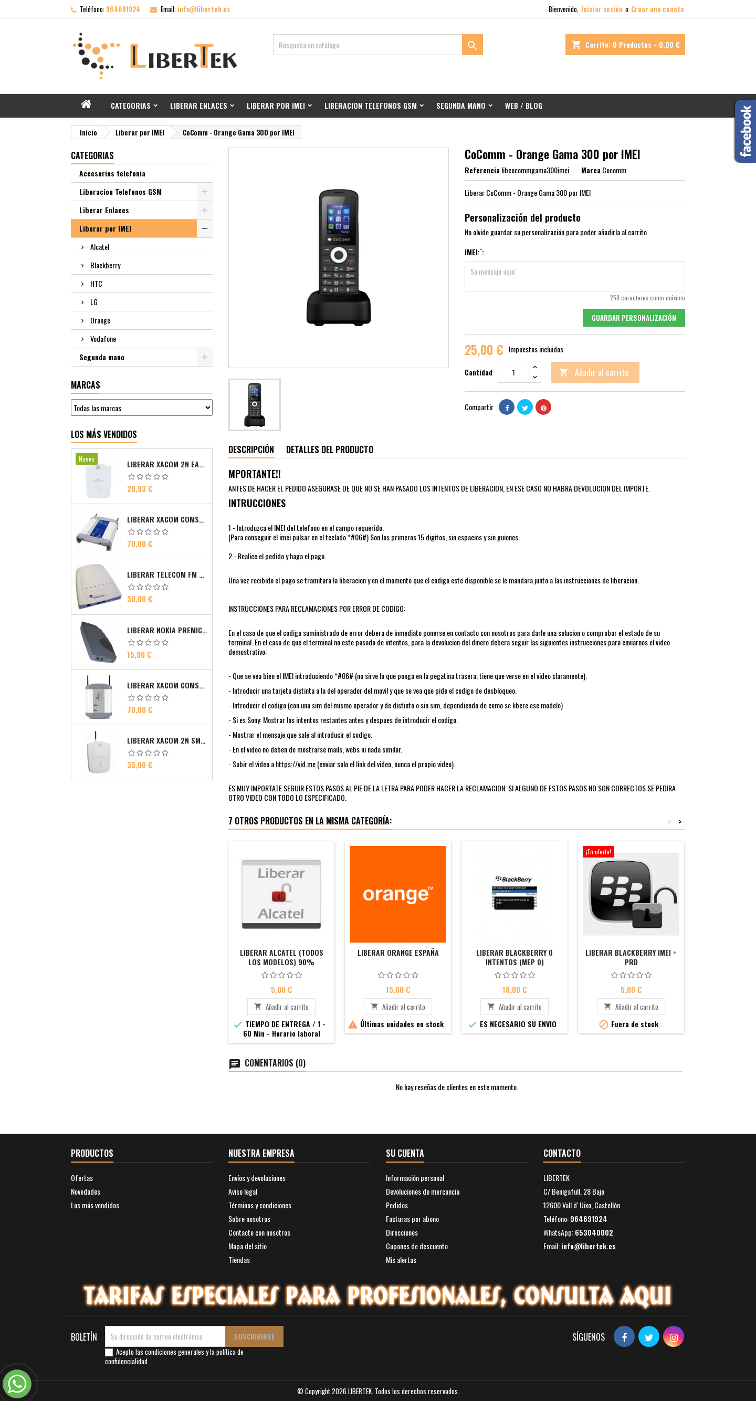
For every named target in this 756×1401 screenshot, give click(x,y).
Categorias (131, 105)
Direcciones (402, 1232)
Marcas (85, 385)
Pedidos (397, 1204)
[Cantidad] (513, 372)
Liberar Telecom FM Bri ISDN (167, 574)
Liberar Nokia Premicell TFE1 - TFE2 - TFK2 (167, 630)
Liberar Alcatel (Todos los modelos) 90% (281, 957)
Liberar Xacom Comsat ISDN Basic (167, 519)
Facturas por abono (412, 1218)
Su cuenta (405, 1153)
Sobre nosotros (249, 1218)
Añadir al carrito (593, 372)
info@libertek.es (203, 9)
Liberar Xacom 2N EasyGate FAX (167, 464)
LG (94, 301)
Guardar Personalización (634, 317)
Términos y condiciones (259, 1204)
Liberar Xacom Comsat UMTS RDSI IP (167, 685)
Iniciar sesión (602, 9)
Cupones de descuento (417, 1245)
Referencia (482, 170)
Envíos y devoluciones (257, 1177)
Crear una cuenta (657, 9)
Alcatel (99, 246)
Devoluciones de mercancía (422, 1191)
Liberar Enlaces (198, 105)
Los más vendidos (104, 434)
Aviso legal (242, 1191)
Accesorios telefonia (112, 173)
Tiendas (239, 1259)
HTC (96, 283)
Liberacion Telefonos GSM (370, 105)
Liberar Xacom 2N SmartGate (167, 740)
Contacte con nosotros (259, 1232)
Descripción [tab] (251, 449)
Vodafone (103, 338)
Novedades (85, 1191)
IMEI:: (474, 252)
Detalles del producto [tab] (329, 449)
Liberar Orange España (398, 952)
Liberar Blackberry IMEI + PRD (631, 957)
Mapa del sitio (247, 1245)
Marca (591, 170)
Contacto (562, 1153)
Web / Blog (523, 105)
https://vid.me (296, 763)
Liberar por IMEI (276, 105)
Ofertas (82, 1177)
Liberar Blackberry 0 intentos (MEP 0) (514, 957)
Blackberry (105, 264)
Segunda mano (461, 105)
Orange (100, 320)
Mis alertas (401, 1259)
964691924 (123, 9)
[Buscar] (378, 44)
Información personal (415, 1177)
